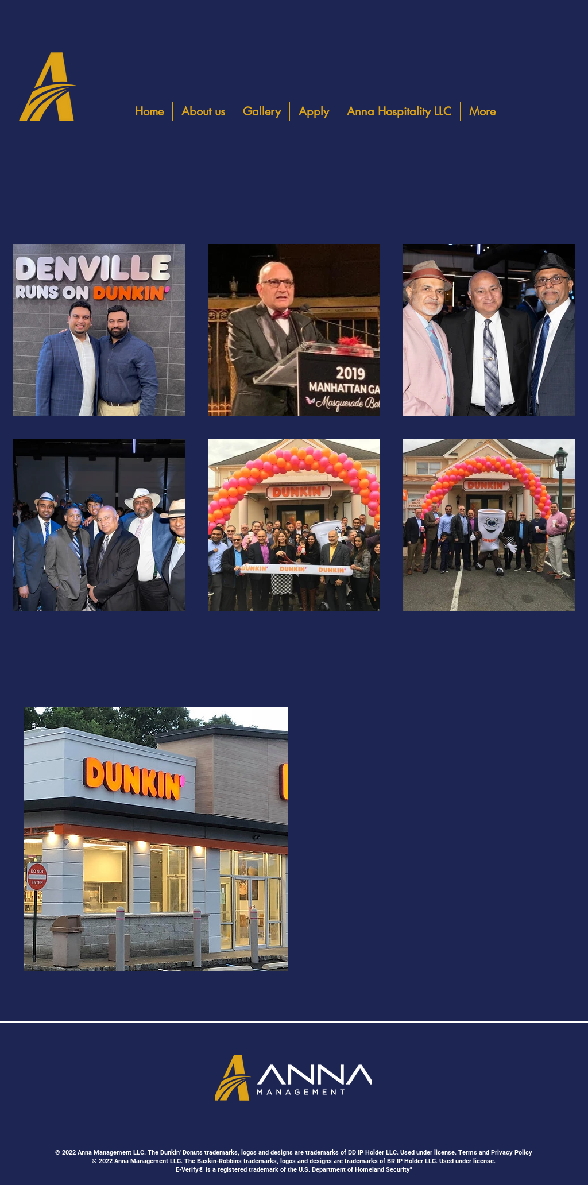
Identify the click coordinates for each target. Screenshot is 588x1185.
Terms (467, 1152)
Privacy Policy (511, 1152)
